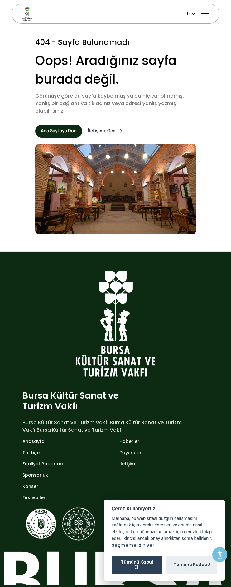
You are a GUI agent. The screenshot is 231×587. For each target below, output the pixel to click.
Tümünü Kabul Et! (137, 564)
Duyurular (130, 452)
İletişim (127, 464)
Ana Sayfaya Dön (59, 130)
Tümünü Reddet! (192, 565)
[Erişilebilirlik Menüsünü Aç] (219, 554)
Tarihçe (31, 452)
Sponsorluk (35, 475)
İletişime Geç (106, 131)
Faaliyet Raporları (42, 464)
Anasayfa (33, 441)
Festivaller (34, 497)
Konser (30, 486)
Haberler (129, 441)
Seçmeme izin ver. (134, 545)
